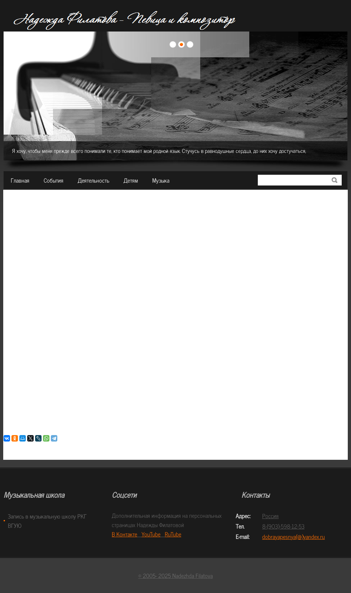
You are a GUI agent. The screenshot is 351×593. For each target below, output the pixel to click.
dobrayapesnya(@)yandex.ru (293, 536)
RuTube (173, 534)
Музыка (160, 180)
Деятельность (93, 180)
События (53, 180)
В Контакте (124, 534)
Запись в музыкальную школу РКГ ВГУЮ (47, 520)
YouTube (150, 534)
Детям (131, 180)
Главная (20, 180)
